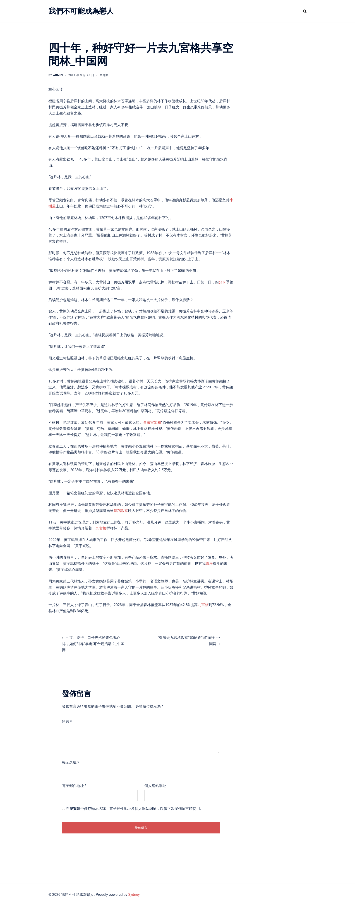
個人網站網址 (155, 786)
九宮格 (101, 528)
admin (58, 75)
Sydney (134, 894)
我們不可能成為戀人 (81, 11)
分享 (222, 282)
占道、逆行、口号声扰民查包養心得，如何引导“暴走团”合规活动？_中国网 (93, 644)
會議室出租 (152, 422)
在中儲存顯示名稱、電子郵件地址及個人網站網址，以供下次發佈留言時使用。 (135, 808)
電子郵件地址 (74, 786)
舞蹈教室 (121, 511)
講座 (209, 563)
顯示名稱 (70, 762)
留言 (67, 721)
